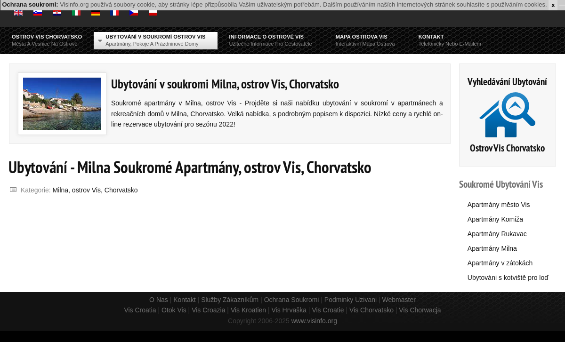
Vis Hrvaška (289, 310)
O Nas (158, 299)
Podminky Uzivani (350, 299)
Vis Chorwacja (420, 310)
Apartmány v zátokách (500, 263)
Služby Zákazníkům (229, 299)
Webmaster (399, 299)
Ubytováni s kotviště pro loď (508, 277)
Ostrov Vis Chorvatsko (507, 148)
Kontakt (184, 299)
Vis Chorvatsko (371, 310)
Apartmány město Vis (499, 204)
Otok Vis (173, 310)
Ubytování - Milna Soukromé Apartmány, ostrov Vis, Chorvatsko (189, 167)
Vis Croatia (140, 310)
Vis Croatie (328, 310)
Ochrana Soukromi (291, 299)
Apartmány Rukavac (497, 234)
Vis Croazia (208, 310)
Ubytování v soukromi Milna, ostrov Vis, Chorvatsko (225, 84)
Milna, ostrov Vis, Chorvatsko (95, 190)
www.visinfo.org (314, 321)
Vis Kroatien (248, 310)
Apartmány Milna (492, 248)
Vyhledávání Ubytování (507, 81)
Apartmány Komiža (495, 219)
